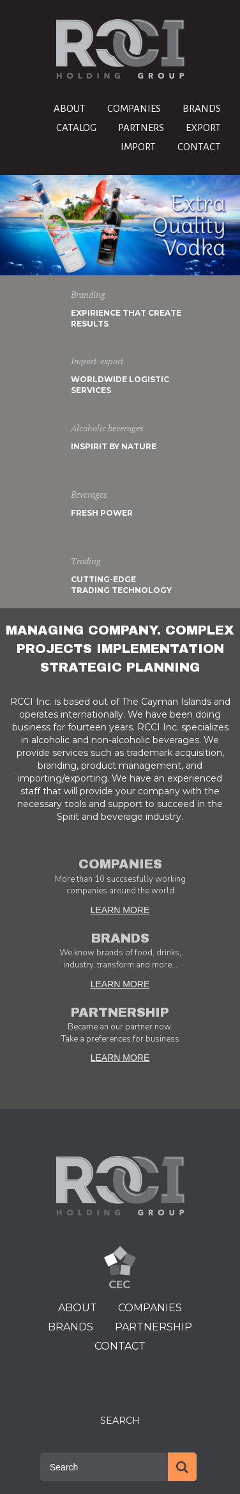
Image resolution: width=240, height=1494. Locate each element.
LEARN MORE (120, 910)
